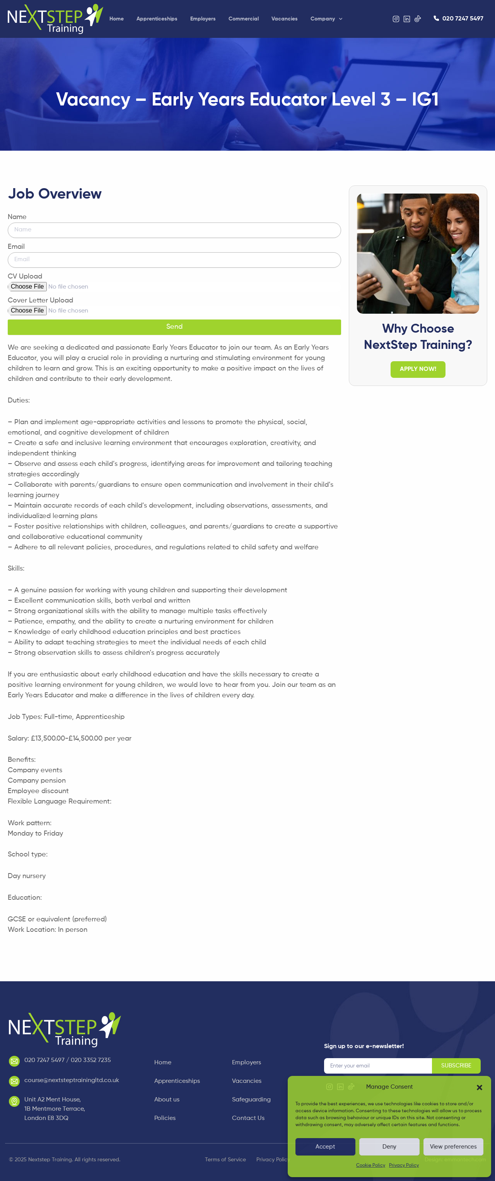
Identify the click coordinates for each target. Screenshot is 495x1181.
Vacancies (284, 19)
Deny (389, 1147)
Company (327, 19)
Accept (325, 1147)
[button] (479, 1087)
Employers (203, 19)
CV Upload (25, 276)
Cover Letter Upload (40, 300)
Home (116, 19)
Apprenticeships (157, 19)
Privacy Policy (404, 1165)
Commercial (244, 19)
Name (17, 217)
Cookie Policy (370, 1165)
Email (16, 246)
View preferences (453, 1147)
